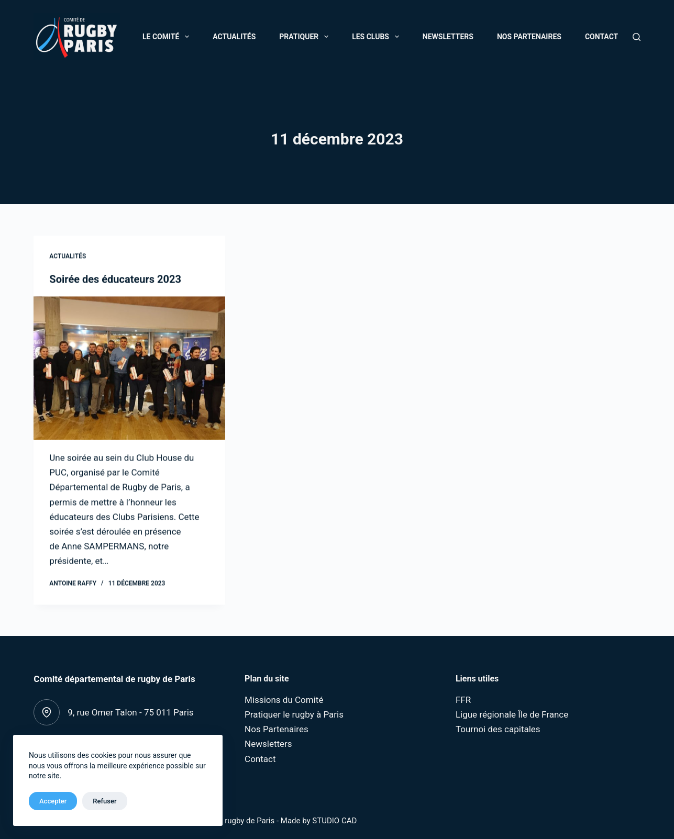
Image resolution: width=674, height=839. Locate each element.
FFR (463, 700)
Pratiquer (306, 36)
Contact (601, 36)
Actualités (234, 36)
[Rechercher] (636, 37)
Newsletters (448, 36)
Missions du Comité (284, 700)
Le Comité (167, 36)
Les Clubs (377, 36)
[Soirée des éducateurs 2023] (129, 369)
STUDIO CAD (334, 820)
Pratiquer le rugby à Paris (294, 714)
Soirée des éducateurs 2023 (115, 280)
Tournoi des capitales (498, 729)
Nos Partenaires (529, 36)
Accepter (53, 801)
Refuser (104, 801)
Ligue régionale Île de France (512, 714)
